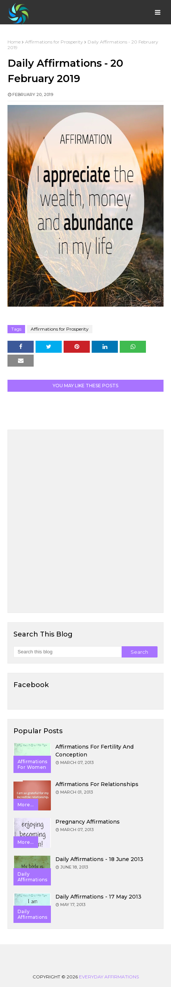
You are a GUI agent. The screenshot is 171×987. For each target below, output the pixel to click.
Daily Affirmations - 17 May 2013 (98, 896)
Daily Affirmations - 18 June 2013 (99, 859)
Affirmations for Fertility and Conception (94, 750)
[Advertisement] (85, 521)
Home (14, 42)
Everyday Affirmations (109, 977)
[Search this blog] (67, 652)
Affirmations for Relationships (96, 784)
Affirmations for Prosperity (54, 42)
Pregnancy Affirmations (87, 821)
